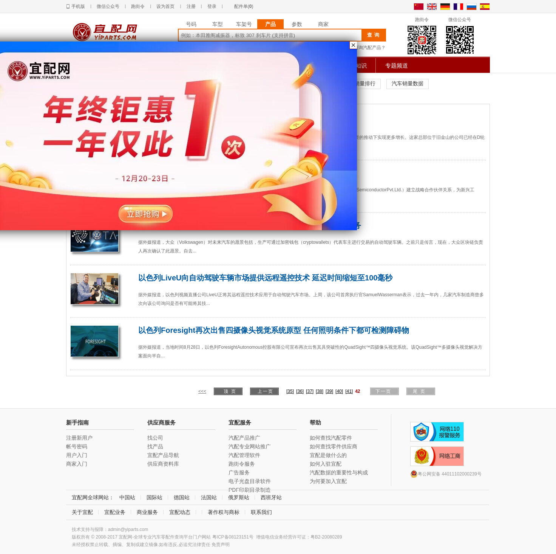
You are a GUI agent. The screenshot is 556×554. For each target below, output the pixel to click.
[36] (300, 391)
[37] (310, 391)
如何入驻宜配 (325, 464)
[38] (319, 391)
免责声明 (221, 544)
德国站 (182, 497)
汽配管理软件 (244, 455)
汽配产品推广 (244, 438)
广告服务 (239, 472)
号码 (191, 24)
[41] (349, 391)
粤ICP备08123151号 (232, 537)
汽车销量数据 (407, 83)
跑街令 (138, 6)
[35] (290, 391)
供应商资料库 (163, 464)
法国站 (209, 497)
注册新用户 (79, 438)
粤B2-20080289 (326, 537)
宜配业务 (114, 512)
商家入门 (76, 464)
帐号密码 (76, 446)
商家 (323, 24)
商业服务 (147, 512)
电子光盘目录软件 (250, 481)
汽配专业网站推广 (250, 446)
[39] (329, 391)
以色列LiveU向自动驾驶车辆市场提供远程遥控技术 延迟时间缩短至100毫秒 (265, 278)
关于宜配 (82, 512)
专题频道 (396, 65)
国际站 (154, 497)
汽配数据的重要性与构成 (339, 472)
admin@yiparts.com (128, 529)
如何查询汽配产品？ (365, 47)
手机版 (78, 6)
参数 (297, 24)
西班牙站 (271, 497)
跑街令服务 (242, 464)
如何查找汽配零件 (331, 438)
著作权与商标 (223, 512)
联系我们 (261, 512)
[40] (339, 391)
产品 (270, 24)
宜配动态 (179, 512)
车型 (217, 24)
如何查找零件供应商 (333, 446)
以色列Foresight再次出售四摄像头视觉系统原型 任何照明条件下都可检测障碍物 (273, 330)
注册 (191, 6)
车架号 (244, 24)
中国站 (127, 497)
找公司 (155, 438)
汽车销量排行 (359, 83)
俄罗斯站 (238, 497)
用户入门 (76, 455)
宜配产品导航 (163, 455)
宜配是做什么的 (328, 455)
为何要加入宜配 (328, 481)
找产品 (155, 446)
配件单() (243, 6)
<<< (202, 391)
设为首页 (165, 6)
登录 (211, 6)
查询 (374, 35)
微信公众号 (108, 6)
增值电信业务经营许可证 (281, 537)
